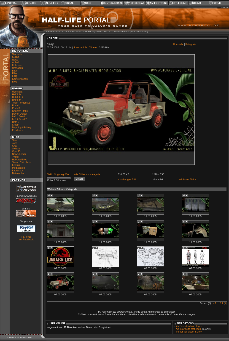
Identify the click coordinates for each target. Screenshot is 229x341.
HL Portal (10, 3)
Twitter (15, 156)
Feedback (17, 130)
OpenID (16, 151)
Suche (15, 56)
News (15, 59)
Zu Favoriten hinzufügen (189, 326)
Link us (16, 165)
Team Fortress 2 (21, 102)
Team (15, 140)
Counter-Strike (112, 3)
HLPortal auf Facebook (26, 238)
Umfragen (17, 67)
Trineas (93, 47)
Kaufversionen (20, 78)
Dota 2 (15, 122)
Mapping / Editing (21, 127)
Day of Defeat (134, 3)
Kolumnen (17, 65)
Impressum (18, 170)
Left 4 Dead (178, 3)
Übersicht (17, 91)
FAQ (14, 76)
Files (14, 73)
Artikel (15, 62)
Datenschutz (19, 173)
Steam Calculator (21, 162)
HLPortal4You (19, 159)
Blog (14, 81)
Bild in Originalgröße (58, 174)
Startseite (17, 54)
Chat (14, 145)
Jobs (14, 143)
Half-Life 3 (17, 100)
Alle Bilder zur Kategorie (87, 174)
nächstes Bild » (187, 179)
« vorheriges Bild (127, 179)
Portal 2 (16, 108)
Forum (216, 3)
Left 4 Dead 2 (19, 119)
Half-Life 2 (51, 3)
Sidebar (16, 148)
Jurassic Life (80, 47)
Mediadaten (18, 167)
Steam (196, 3)
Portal (69, 3)
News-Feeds (19, 154)
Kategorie (190, 44)
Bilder (15, 70)
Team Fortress (157, 3)
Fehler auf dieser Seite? (189, 331)
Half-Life (30, 3)
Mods (87, 3)
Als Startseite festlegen (188, 328)
